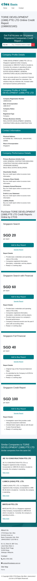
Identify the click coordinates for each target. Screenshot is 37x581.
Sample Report (18, 249)
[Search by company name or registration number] (21, 44)
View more (5, 472)
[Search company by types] (6, 44)
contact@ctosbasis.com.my (11, 563)
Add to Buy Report (18, 245)
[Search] (33, 44)
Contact (21, 8)
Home (5, 8)
